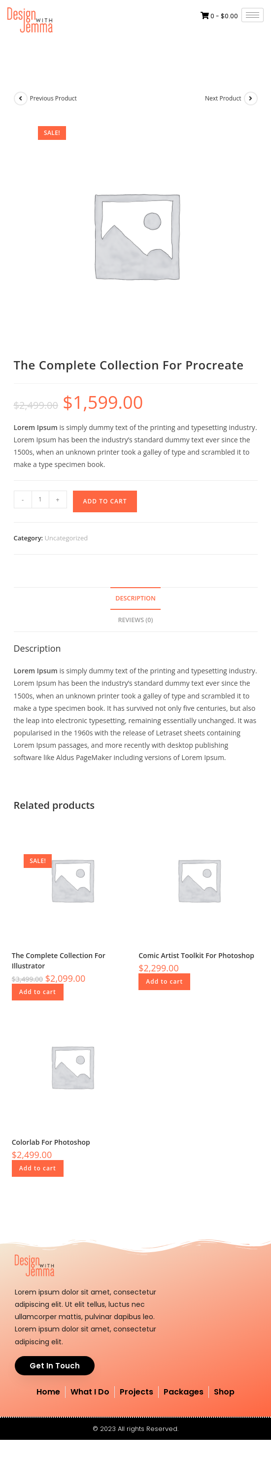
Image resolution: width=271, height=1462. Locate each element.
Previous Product (53, 98)
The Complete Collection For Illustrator (58, 960)
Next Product (223, 98)
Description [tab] (135, 598)
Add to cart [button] (37, 992)
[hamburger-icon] (252, 15)
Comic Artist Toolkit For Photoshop (196, 955)
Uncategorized (66, 537)
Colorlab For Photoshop (51, 1142)
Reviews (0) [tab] (135, 620)
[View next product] (251, 98)
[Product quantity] (40, 499)
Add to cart (105, 501)
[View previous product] (21, 98)
